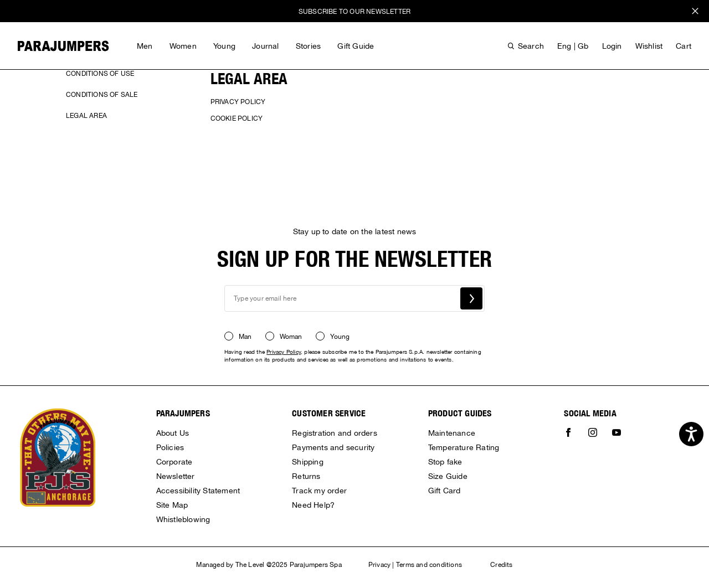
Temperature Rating (464, 447)
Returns (306, 476)
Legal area (86, 116)
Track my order (319, 490)
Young (224, 46)
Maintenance (451, 433)
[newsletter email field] (354, 298)
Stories (308, 46)
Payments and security (333, 447)
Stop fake (445, 461)
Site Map (172, 505)
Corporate (174, 461)
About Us (172, 433)
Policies (170, 447)
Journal (265, 46)
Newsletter (175, 476)
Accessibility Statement (198, 490)
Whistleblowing (183, 519)
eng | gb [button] (573, 46)
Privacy (379, 565)
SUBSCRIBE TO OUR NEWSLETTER (354, 12)
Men (145, 46)
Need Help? (313, 505)
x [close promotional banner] (695, 13)
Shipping (307, 461)
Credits (501, 565)
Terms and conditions (429, 565)
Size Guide (447, 476)
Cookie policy (236, 118)
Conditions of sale (102, 95)
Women (183, 46)
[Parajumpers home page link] (63, 46)
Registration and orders (334, 433)
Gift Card (444, 490)
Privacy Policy (238, 102)
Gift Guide (355, 46)
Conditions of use (100, 74)
